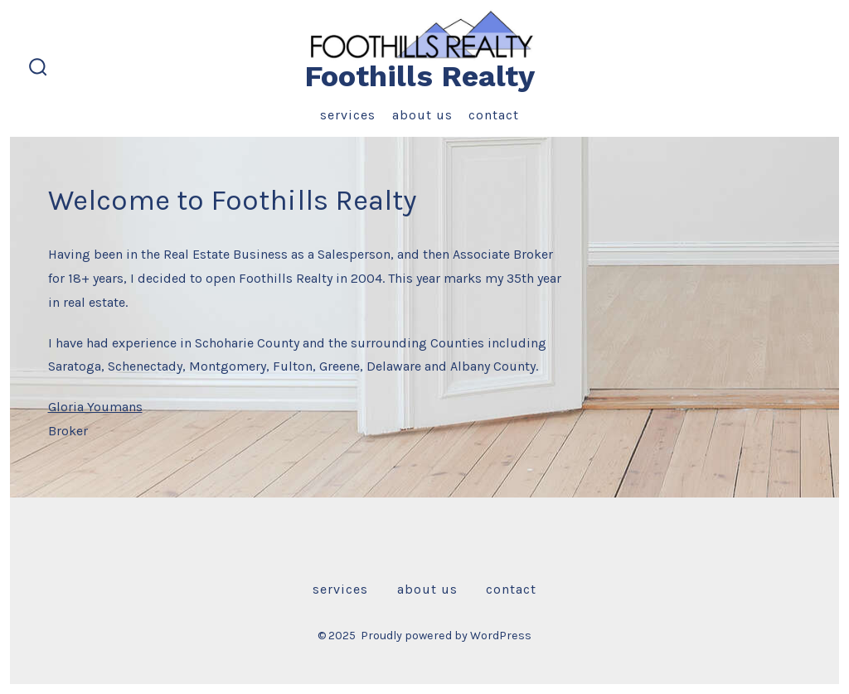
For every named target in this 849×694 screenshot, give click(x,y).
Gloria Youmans (95, 407)
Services (348, 115)
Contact (493, 115)
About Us (422, 115)
